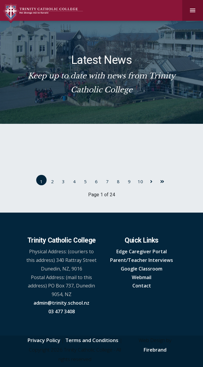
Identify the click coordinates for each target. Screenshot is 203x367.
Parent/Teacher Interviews (141, 260)
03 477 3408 (61, 311)
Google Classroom (141, 268)
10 (140, 181)
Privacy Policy (43, 340)
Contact (141, 285)
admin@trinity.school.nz (61, 303)
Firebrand (154, 349)
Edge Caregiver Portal (141, 251)
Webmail (141, 277)
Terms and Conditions (91, 340)
